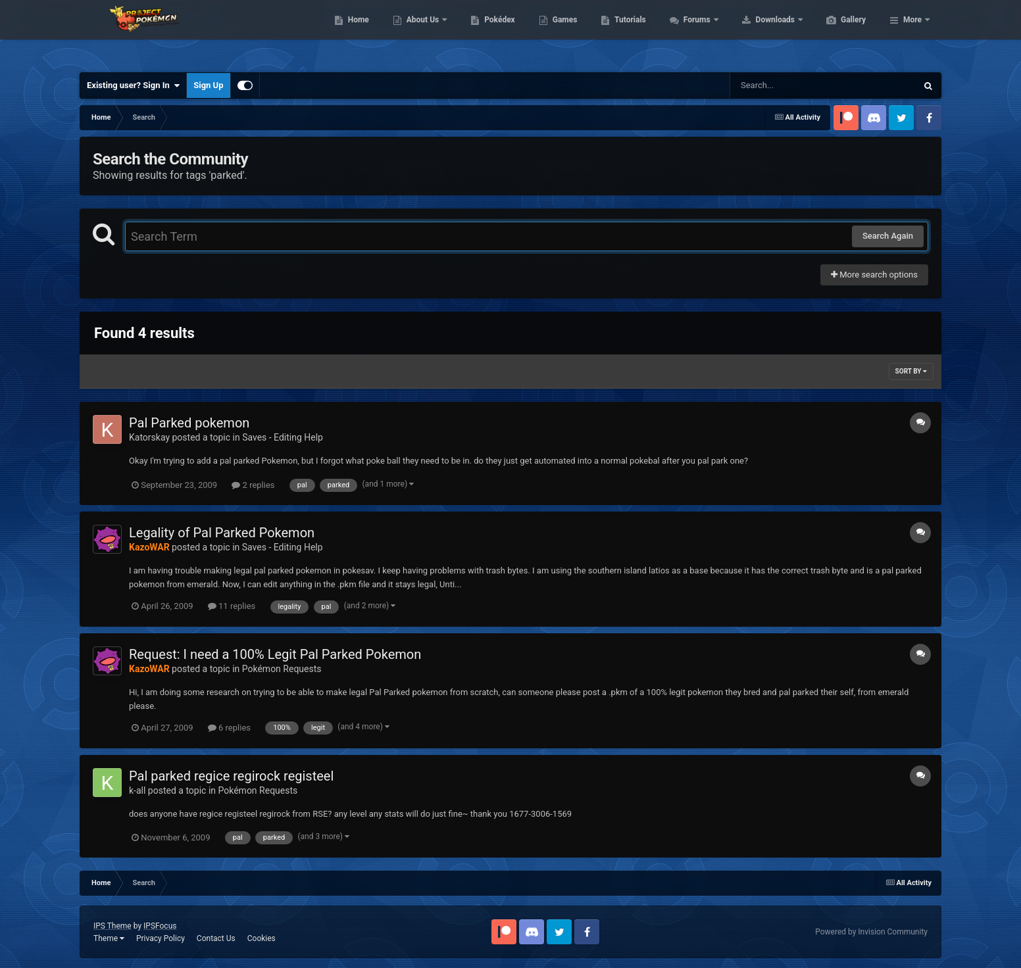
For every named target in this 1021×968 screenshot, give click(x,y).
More (912, 32)
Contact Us (216, 938)
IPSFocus (159, 926)
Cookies (261, 938)
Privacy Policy (160, 938)
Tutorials (692, 32)
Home (420, 32)
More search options (874, 274)
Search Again (887, 236)
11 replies (231, 606)
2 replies (253, 485)
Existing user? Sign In (133, 85)
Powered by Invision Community (871, 931)
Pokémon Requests (282, 669)
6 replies (229, 728)
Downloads (838, 32)
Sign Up (208, 85)
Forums (760, 32)
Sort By (911, 371)
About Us (486, 32)
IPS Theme (112, 926)
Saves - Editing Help (282, 437)
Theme (108, 938)
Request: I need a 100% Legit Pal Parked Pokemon (275, 654)
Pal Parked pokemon (189, 423)
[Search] (790, 85)
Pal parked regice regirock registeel (231, 776)
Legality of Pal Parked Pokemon (221, 533)
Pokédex (561, 32)
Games (627, 32)
